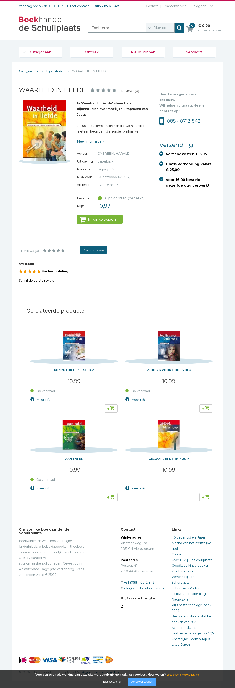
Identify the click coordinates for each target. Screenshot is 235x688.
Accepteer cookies (142, 681)
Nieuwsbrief (181, 599)
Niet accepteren (112, 681)
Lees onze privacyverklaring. (183, 674)
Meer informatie (89, 141)
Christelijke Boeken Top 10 (191, 639)
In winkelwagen (102, 219)
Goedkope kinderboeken (190, 566)
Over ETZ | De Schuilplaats (192, 560)
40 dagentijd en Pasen (189, 537)
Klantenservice (174, 6)
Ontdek (92, 52)
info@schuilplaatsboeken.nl (144, 588)
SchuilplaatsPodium (187, 588)
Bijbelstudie (55, 71)
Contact (151, 6)
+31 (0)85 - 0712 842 (139, 583)
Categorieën (40, 52)
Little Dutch (181, 645)
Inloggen (199, 6)
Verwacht (194, 52)
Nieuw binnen (143, 52)
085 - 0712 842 (184, 121)
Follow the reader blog (189, 594)
